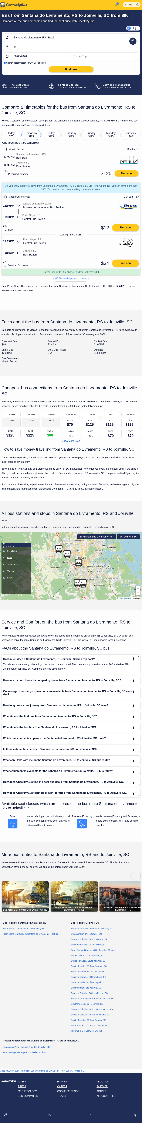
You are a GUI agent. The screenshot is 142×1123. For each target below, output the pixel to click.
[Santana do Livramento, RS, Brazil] (75, 38)
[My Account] (116, 4)
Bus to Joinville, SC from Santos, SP (88, 1020)
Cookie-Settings (68, 1091)
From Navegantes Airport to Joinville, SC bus (24, 1052)
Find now (126, 173)
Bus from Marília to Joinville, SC (86, 988)
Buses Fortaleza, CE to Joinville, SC (88, 961)
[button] (78, 562)
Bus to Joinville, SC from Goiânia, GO (89, 966)
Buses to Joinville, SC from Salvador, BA (90, 1015)
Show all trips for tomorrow (71, 278)
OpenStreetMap (125, 598)
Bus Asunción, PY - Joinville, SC (86, 934)
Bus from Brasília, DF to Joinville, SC (88, 945)
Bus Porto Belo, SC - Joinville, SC (87, 1004)
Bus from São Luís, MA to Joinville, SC (89, 1025)
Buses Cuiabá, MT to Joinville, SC (87, 955)
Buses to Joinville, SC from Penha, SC (89, 993)
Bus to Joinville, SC (75, 1071)
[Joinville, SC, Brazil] (75, 47)
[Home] (13, 4)
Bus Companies (28, 1096)
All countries (106, 1096)
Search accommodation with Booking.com (26, 63)
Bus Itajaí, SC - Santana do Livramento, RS (23, 928)
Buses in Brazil (22, 1071)
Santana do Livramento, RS (96, 536)
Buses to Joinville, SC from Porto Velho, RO (92, 1009)
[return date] (105, 56)
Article (101, 1091)
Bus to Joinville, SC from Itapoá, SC (88, 982)
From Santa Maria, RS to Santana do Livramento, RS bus (30, 934)
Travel (61, 1096)
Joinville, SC (128, 536)
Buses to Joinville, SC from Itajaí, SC (88, 977)
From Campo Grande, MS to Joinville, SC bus (93, 950)
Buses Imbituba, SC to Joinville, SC (88, 972)
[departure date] (41, 56)
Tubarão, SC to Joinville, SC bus (86, 1031)
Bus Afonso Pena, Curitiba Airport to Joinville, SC (26, 1047)
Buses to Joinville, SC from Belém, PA (89, 939)
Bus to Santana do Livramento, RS (47, 1071)
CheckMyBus (6, 1071)
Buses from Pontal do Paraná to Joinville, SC (92, 998)
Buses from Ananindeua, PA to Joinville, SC (91, 928)
